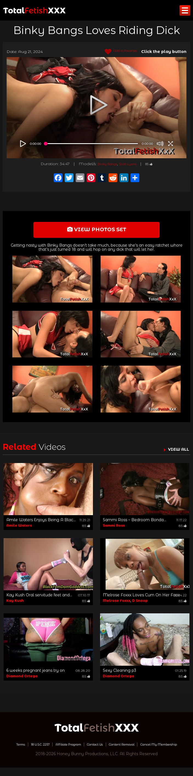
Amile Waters (19, 528)
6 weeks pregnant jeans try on (35, 673)
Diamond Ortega (22, 679)
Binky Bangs (103, 163)
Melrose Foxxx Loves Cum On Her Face (141, 598)
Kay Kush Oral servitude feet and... (39, 598)
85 (154, 163)
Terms (25, 747)
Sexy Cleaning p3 (119, 673)
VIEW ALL (176, 452)
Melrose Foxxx (116, 604)
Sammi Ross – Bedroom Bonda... (134, 522)
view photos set (96, 231)
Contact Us (120, 747)
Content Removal (154, 747)
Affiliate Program (86, 747)
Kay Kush (15, 604)
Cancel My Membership (96, 752)
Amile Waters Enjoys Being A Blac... (41, 522)
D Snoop (140, 604)
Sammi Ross (114, 528)
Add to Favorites (116, 52)
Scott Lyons (129, 163)
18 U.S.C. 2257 (50, 747)
